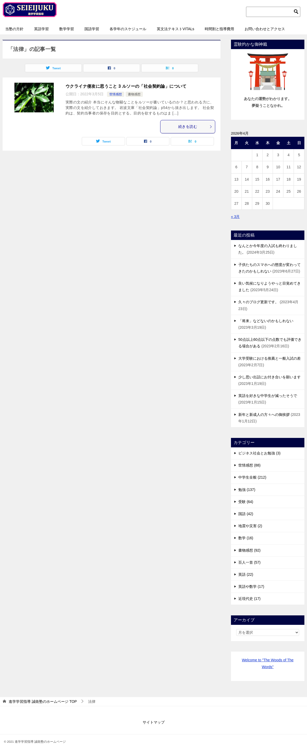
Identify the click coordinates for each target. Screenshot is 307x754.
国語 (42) (245, 514)
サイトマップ (154, 722)
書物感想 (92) (249, 550)
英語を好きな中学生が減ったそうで (267, 396)
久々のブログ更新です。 (258, 302)
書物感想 (134, 94)
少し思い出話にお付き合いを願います (269, 377)
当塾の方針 (14, 29)
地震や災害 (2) (250, 526)
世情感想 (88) (249, 465)
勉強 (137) (246, 490)
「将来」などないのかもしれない (265, 321)
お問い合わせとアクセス (265, 29)
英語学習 (41, 29)
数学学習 (66, 29)
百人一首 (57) (249, 562)
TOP (43, 701)
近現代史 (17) (249, 598)
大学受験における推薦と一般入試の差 (269, 358)
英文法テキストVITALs (175, 29)
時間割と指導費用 (219, 29)
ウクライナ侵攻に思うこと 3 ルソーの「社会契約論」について (126, 86)
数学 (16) (245, 538)
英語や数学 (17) (251, 586)
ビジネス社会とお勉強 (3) (259, 453)
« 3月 (235, 216)
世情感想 (115, 94)
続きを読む (195, 126)
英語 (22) (245, 574)
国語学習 (91, 29)
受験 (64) (245, 502)
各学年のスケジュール (128, 29)
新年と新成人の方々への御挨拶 (264, 414)
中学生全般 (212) (252, 477)
